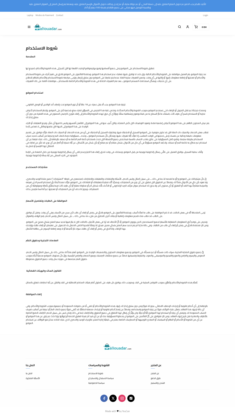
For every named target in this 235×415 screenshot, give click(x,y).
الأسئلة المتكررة (33, 378)
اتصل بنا (29, 373)
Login (205, 15)
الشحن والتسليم (158, 383)
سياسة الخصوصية (96, 383)
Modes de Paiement (45, 15)
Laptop (30, 15)
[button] (29, 27)
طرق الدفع (156, 378)
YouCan (126, 411)
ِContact (59, 15)
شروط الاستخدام (95, 373)
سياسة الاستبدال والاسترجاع (101, 378)
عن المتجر (155, 373)
